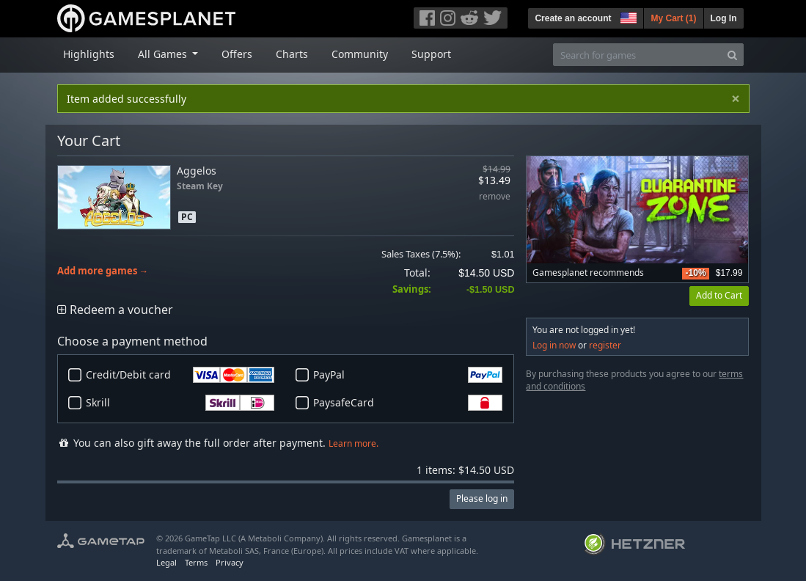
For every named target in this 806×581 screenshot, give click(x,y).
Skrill (180, 403)
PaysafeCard (407, 403)
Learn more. (353, 443)
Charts (292, 54)
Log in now (554, 345)
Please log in (482, 498)
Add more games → (103, 271)
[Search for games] (637, 54)
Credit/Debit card (180, 375)
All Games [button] (164, 54)
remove (494, 197)
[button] (627, 16)
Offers (236, 54)
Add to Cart (719, 295)
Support (431, 54)
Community (359, 54)
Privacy (229, 562)
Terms (196, 562)
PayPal (407, 375)
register (605, 345)
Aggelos (196, 171)
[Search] (732, 54)
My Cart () (673, 18)
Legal (166, 562)
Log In (724, 18)
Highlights (88, 54)
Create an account (573, 18)
